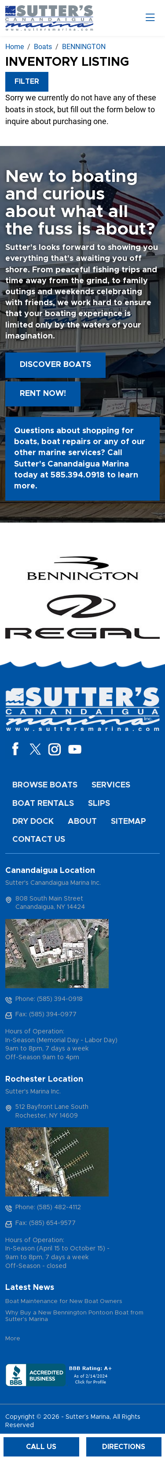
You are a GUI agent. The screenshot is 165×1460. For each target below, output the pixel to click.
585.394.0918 (78, 475)
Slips (99, 804)
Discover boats (55, 365)
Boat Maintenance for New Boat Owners (63, 1301)
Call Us (41, 1446)
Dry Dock (33, 822)
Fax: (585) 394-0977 (46, 1014)
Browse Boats (44, 785)
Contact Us (38, 840)
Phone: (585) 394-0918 (49, 999)
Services (111, 785)
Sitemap (128, 822)
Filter (27, 81)
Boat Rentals (43, 804)
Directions (123, 1446)
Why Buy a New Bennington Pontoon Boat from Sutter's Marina (74, 1316)
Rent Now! (43, 394)
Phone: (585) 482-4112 (48, 1207)
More (12, 1339)
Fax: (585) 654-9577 (45, 1223)
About (82, 822)
